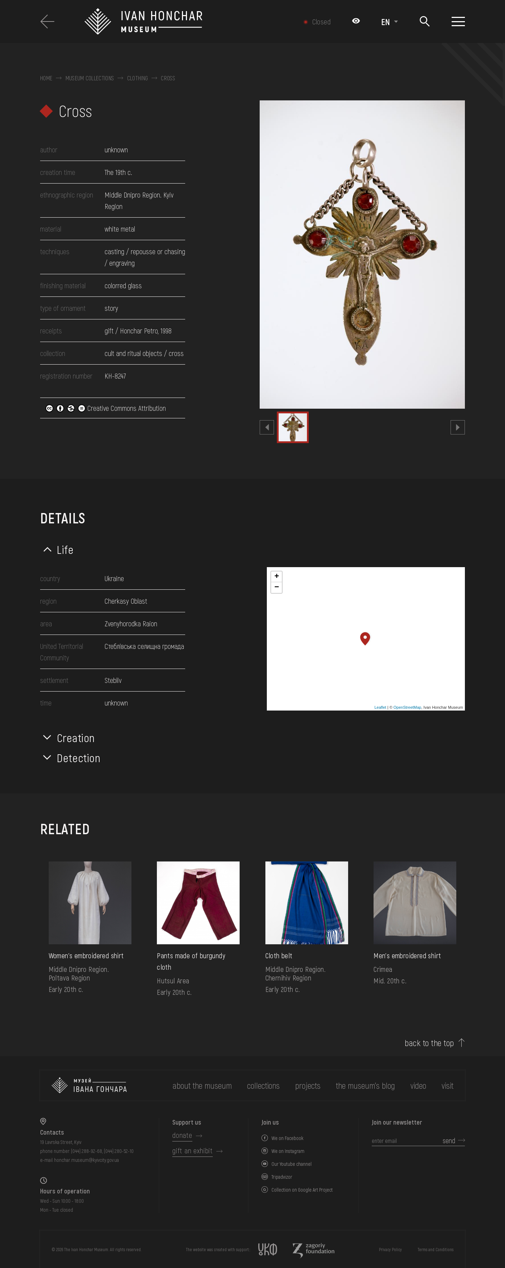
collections (263, 1085)
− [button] (276, 587)
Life (65, 549)
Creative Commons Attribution (105, 408)
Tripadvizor (281, 1177)
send (449, 1140)
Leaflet (380, 707)
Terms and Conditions (435, 1249)
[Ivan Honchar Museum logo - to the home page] (178, 21)
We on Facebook (287, 1138)
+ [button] (276, 576)
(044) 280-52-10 (119, 1151)
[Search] (425, 22)
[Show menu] (458, 21)
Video (418, 1085)
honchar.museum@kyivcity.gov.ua (86, 1160)
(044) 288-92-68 (86, 1151)
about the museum (202, 1085)
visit (447, 1085)
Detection (79, 757)
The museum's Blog (365, 1085)
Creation (76, 737)
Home (46, 78)
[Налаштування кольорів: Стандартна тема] (356, 21)
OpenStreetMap (408, 707)
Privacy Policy (390, 1249)
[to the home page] (89, 1085)
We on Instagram (287, 1151)
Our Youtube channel (291, 1164)
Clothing (137, 78)
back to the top (429, 1043)
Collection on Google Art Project (302, 1190)
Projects (308, 1085)
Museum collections (90, 78)
